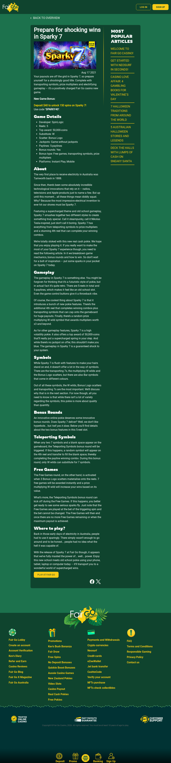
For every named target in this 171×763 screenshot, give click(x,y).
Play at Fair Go (46, 574)
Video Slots (54, 683)
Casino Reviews (18, 666)
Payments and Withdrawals (103, 639)
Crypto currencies (97, 645)
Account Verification (21, 650)
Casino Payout (56, 689)
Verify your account (98, 677)
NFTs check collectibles (101, 687)
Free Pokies (55, 699)
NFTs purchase (96, 682)
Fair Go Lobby (17, 639)
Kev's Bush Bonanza (60, 646)
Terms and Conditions (140, 646)
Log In (143, 7)
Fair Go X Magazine (20, 677)
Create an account (19, 645)
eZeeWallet (94, 661)
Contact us (133, 662)
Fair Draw (53, 651)
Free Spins (54, 657)
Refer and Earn (17, 661)
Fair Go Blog (16, 671)
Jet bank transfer (97, 666)
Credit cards (94, 656)
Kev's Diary (15, 656)
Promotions (55, 641)
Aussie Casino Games (61, 673)
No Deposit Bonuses (60, 662)
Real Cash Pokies (58, 694)
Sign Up (160, 7)
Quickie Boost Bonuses (61, 667)
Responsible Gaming (139, 651)
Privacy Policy (135, 657)
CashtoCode (94, 671)
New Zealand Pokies (60, 678)
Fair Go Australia (19, 682)
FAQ (129, 641)
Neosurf (92, 650)
